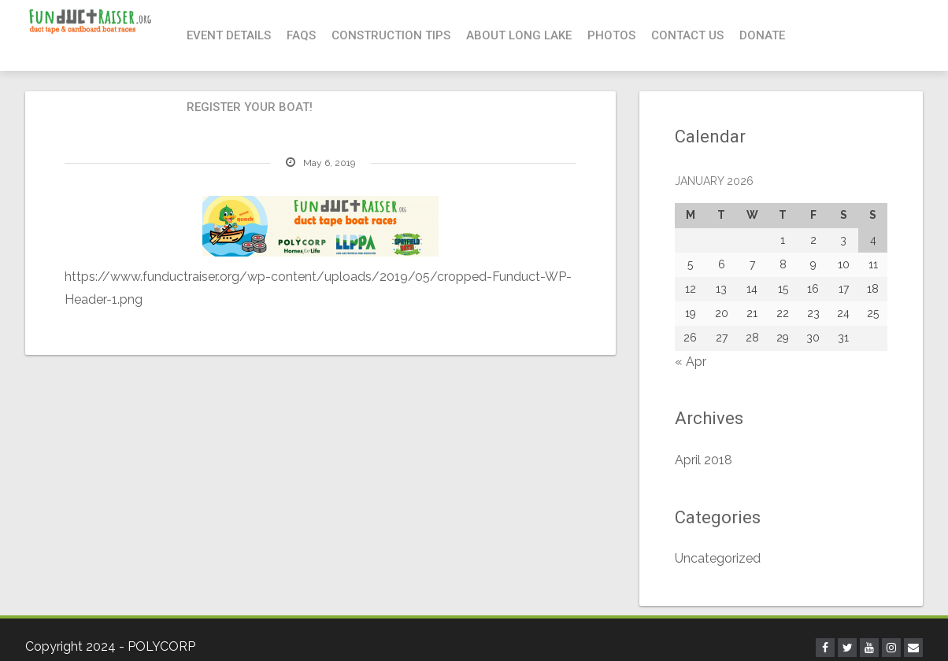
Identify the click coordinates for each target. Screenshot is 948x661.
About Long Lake (519, 35)
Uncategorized (718, 558)
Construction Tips (390, 35)
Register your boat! (250, 107)
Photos (611, 35)
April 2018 (703, 459)
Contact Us (687, 35)
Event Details (229, 35)
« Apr (690, 361)
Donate (762, 35)
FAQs (301, 35)
